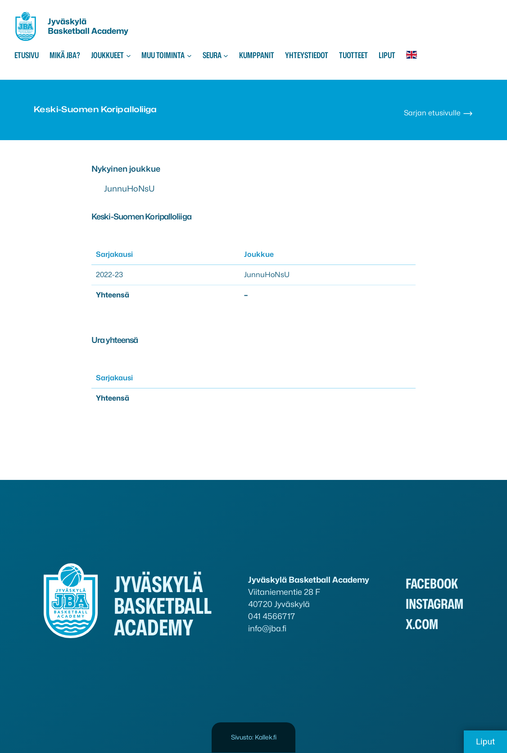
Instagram (434, 604)
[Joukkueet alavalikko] (128, 55)
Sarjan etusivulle (438, 113)
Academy (109, 31)
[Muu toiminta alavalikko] (189, 55)
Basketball (69, 31)
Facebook (432, 583)
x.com (422, 624)
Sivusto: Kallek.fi (253, 737)
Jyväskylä (67, 21)
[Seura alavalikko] (225, 55)
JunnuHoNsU (129, 188)
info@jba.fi (267, 628)
